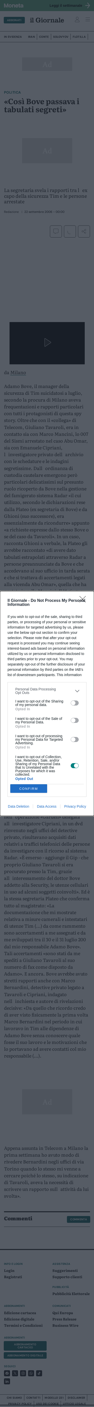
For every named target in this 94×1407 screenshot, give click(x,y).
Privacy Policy (75, 806)
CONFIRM (28, 788)
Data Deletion (18, 806)
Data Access (46, 806)
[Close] (84, 601)
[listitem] (47, 690)
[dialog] (47, 703)
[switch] (75, 703)
